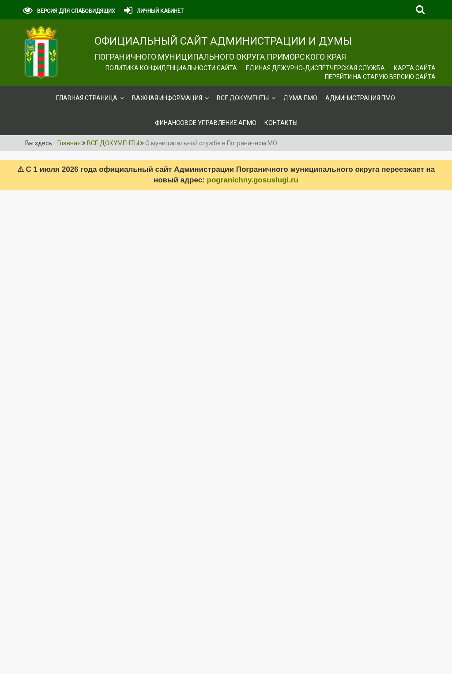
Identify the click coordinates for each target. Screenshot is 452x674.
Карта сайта (415, 68)
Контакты (281, 122)
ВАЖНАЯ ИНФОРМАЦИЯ (167, 98)
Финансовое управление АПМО (205, 122)
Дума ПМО (300, 98)
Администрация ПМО (360, 98)
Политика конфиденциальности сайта (171, 68)
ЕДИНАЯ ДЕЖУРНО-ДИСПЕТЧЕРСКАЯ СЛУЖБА (315, 68)
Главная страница (86, 98)
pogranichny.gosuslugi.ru (252, 180)
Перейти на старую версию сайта (380, 76)
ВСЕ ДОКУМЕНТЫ (243, 98)
